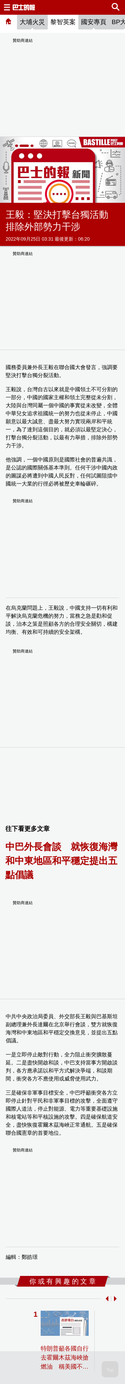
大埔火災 (32, 21)
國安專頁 (93, 21)
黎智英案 (63, 21)
